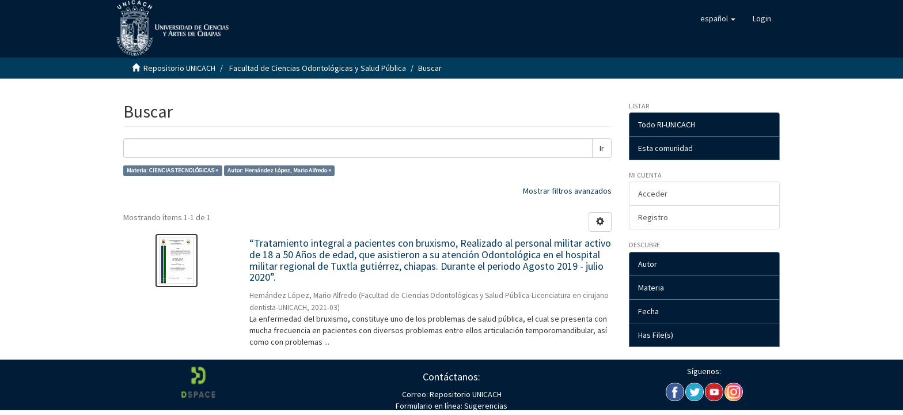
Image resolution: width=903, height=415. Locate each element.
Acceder (652, 193)
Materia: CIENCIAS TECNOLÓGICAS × (172, 170)
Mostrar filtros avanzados (567, 191)
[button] (718, 18)
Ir (602, 148)
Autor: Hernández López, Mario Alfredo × (279, 170)
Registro (653, 217)
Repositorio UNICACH (179, 68)
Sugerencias (484, 406)
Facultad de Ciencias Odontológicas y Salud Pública (317, 68)
